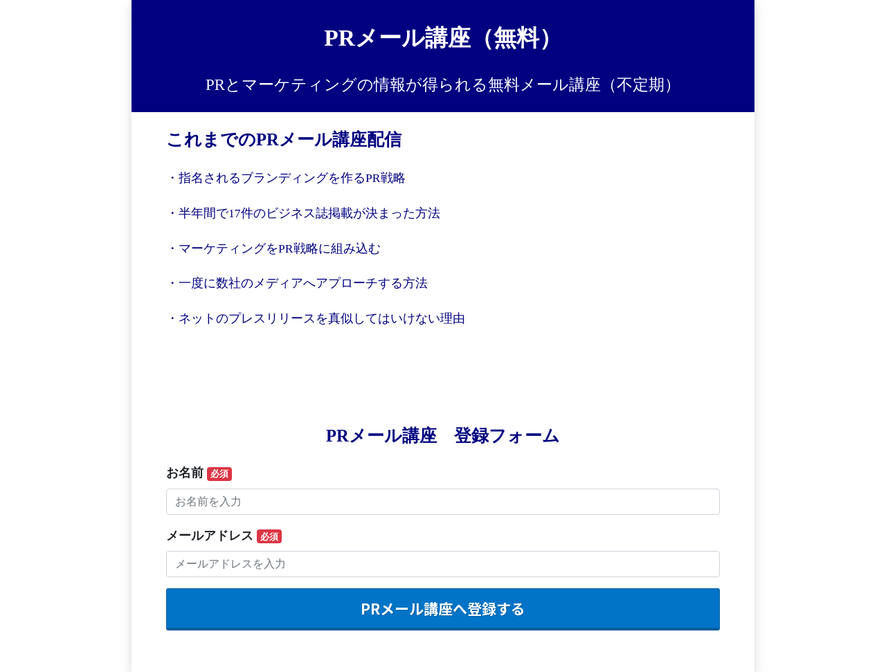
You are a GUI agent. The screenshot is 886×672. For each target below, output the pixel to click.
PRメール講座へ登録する (443, 608)
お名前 (199, 473)
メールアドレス (224, 536)
